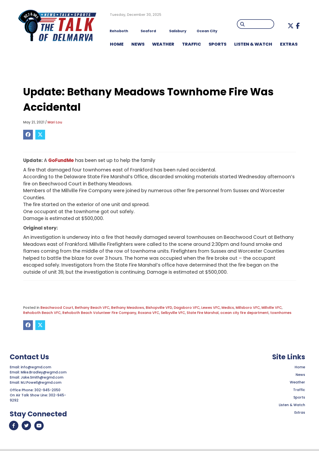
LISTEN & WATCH (253, 44)
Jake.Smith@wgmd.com (42, 377)
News (300, 374)
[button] (291, 26)
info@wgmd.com (36, 367)
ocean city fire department (244, 312)
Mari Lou (55, 122)
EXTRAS (289, 44)
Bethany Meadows (127, 307)
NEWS (138, 44)
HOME (117, 44)
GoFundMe (61, 160)
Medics (228, 307)
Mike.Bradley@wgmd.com (44, 372)
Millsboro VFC (248, 307)
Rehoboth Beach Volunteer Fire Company (99, 312)
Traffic (299, 389)
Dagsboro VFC (187, 307)
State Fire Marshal (203, 312)
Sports (217, 44)
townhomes (280, 312)
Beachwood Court (56, 307)
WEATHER (163, 44)
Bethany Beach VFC (92, 307)
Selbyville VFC (173, 312)
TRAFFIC (191, 44)
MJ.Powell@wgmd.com (42, 382)
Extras (299, 412)
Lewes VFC (210, 307)
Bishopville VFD (159, 307)
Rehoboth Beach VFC (42, 312)
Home (300, 367)
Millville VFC (271, 307)
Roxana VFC (148, 312)
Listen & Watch (292, 404)
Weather (297, 382)
